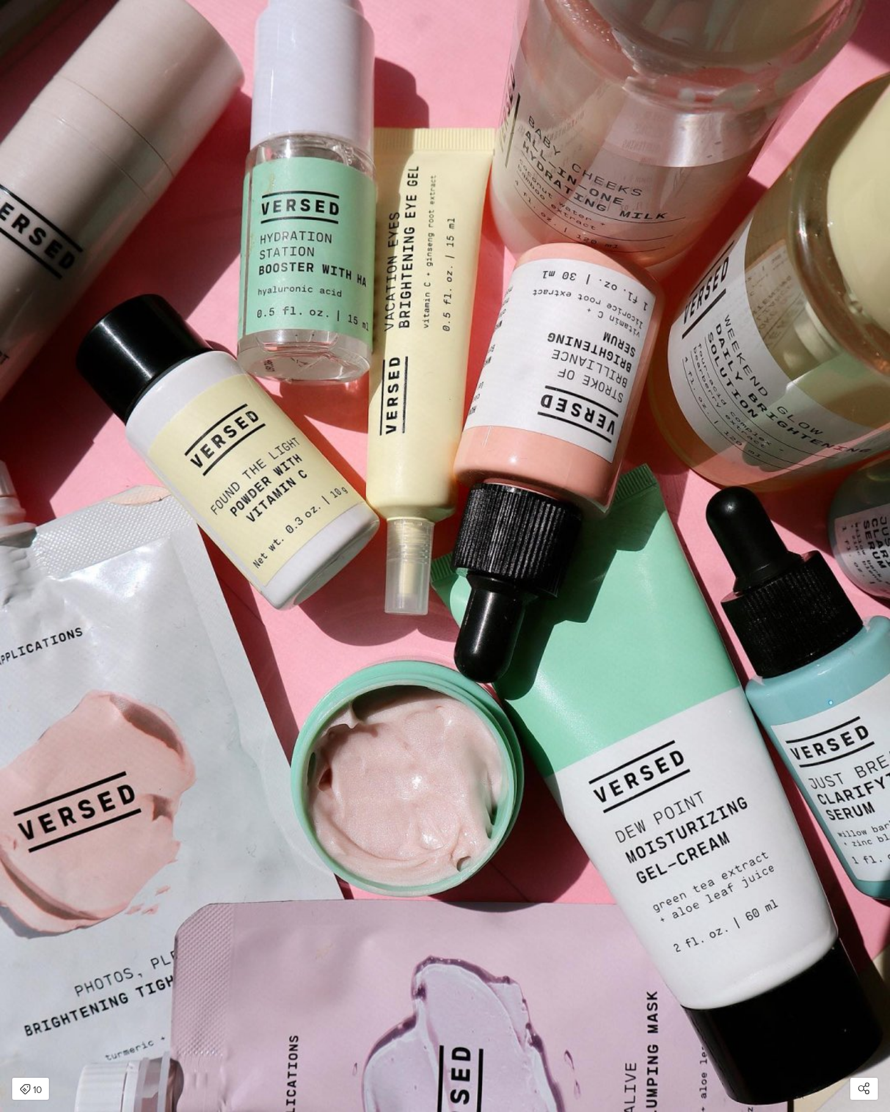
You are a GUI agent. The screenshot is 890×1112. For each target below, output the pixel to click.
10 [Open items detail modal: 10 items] (31, 1090)
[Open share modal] (864, 1089)
